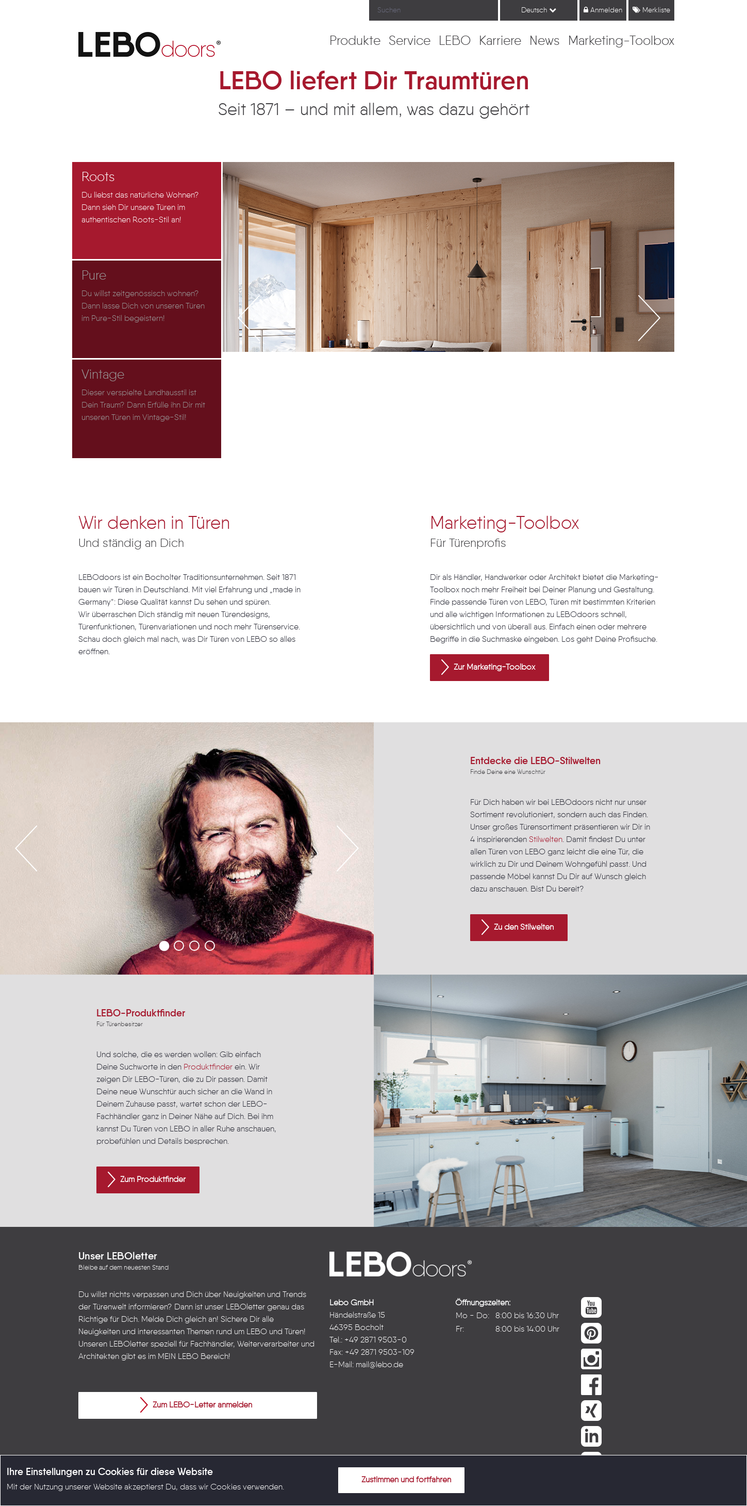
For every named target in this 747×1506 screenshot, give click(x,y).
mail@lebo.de (379, 1365)
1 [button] (163, 946)
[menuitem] (355, 42)
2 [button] (179, 946)
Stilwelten (545, 840)
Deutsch (538, 10)
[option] (147, 211)
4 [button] (210, 946)
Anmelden (603, 10)
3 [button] (194, 946)
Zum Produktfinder (147, 1179)
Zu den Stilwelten (518, 927)
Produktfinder (208, 1067)
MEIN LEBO (178, 1357)
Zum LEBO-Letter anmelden (196, 1405)
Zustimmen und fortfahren (400, 1479)
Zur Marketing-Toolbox (488, 667)
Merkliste (651, 10)
